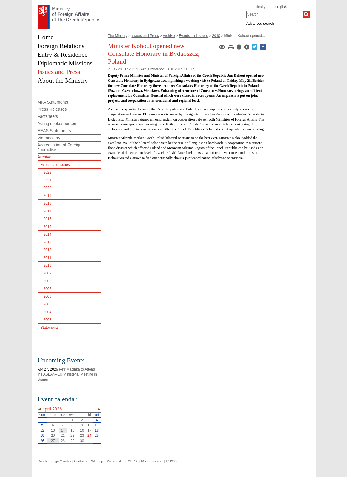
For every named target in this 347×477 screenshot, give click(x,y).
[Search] (306, 14)
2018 (48, 203)
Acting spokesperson (57, 123)
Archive (169, 36)
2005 (48, 304)
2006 (48, 296)
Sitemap (97, 461)
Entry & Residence (62, 54)
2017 (48, 211)
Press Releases (52, 109)
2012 (48, 250)
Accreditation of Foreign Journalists (60, 147)
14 (63, 430)
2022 (48, 172)
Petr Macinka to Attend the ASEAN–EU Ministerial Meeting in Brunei (67, 374)
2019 (48, 196)
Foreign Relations (61, 46)
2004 (48, 312)
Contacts (80, 461)
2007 (48, 289)
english (281, 7)
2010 (216, 36)
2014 (48, 234)
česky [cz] (261, 7)
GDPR (132, 461)
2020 (48, 188)
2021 (48, 180)
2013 (48, 242)
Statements (50, 327)
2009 (48, 273)
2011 (48, 258)
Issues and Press (145, 36)
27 (53, 441)
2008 (48, 281)
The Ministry (117, 36)
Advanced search (260, 23)
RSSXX (172, 461)
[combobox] (274, 14)
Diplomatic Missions (65, 63)
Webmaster (115, 461)
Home (46, 37)
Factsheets (48, 116)
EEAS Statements (54, 130)
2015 (48, 227)
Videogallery (49, 137)
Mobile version (151, 461)
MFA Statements (53, 102)
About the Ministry (63, 80)
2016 (48, 219)
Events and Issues (193, 36)
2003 (48, 320)
